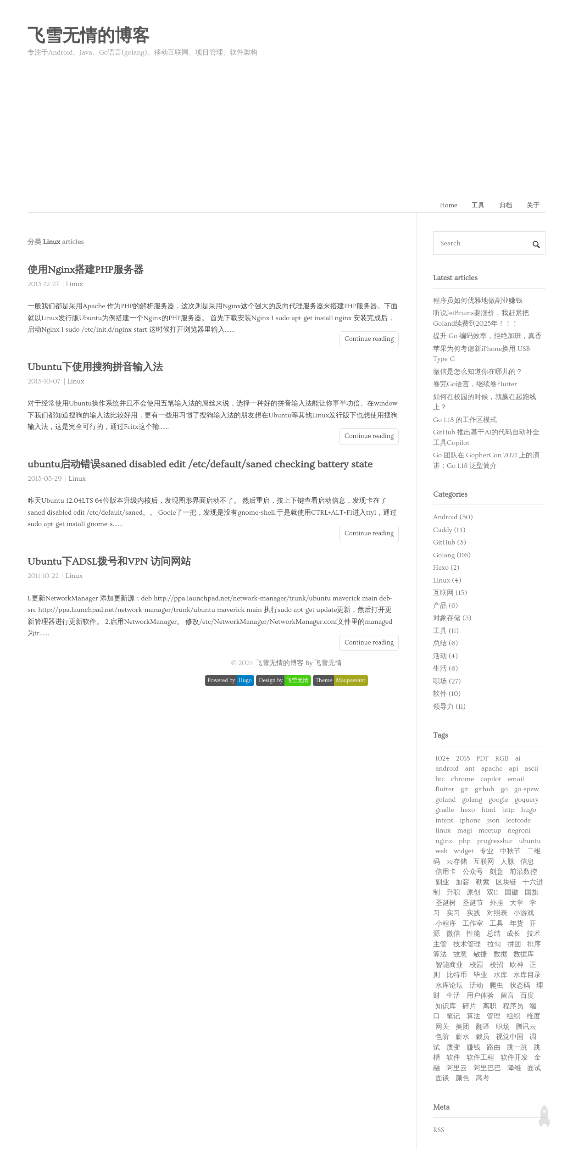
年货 (516, 924)
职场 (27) (447, 682)
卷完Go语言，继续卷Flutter (475, 385)
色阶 (442, 1038)
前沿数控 (523, 873)
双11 (492, 893)
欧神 (516, 965)
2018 (463, 759)
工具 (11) (446, 632)
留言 (507, 996)
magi (464, 831)
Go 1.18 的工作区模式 (465, 420)
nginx (443, 841)
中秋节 (510, 852)
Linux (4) (447, 581)
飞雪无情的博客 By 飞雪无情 (299, 664)
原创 (473, 893)
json (493, 821)
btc (440, 779)
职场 (503, 1027)
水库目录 (527, 976)
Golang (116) (452, 556)
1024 (442, 759)
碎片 (469, 1007)
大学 (516, 903)
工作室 (472, 924)
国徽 (511, 893)
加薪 (462, 883)
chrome (462, 779)
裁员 (483, 1038)
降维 (514, 1068)
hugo (528, 811)
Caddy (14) (449, 531)
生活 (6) (445, 669)
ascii (532, 769)
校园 (476, 965)
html (488, 811)
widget (463, 852)
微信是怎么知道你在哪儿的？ (478, 372)
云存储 (456, 862)
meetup (489, 831)
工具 (474, 206)
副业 (442, 883)
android (447, 769)
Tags (440, 736)
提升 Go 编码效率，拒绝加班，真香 (487, 337)
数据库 (523, 955)
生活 (453, 996)
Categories (450, 495)
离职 (489, 1007)
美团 (462, 1027)
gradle (444, 811)
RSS (438, 1130)
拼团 (514, 945)
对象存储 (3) (452, 619)
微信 (453, 935)
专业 (487, 852)
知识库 (445, 1007)
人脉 (507, 862)
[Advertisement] (286, 125)
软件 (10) (447, 695)
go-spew (526, 790)
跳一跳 (516, 1048)
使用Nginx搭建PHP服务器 (87, 271)
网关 (442, 1027)
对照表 (497, 914)
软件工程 (480, 1058)
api (513, 769)
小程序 (445, 924)
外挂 (496, 903)
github (485, 790)
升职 (453, 893)
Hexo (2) (446, 568)
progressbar (495, 841)
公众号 (472, 873)
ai (518, 759)
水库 (500, 976)
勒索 (483, 883)
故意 (460, 955)
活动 (476, 986)
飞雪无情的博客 (89, 36)
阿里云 (456, 1068)
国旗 (532, 893)
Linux (74, 285)
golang (472, 800)
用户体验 (480, 996)
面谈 (442, 1079)
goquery (527, 800)
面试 (534, 1068)
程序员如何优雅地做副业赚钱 (478, 301)
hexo (467, 811)
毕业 (480, 976)
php (465, 841)
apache (492, 769)
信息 (527, 862)
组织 (513, 1017)
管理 (494, 1017)
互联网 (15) (450, 594)
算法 (473, 1017)
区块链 (506, 883)
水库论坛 (449, 986)
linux (443, 831)
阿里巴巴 (487, 1068)
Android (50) (453, 518)
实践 (473, 914)
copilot (490, 779)
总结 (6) (445, 644)
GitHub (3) (449, 543)
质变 (453, 1048)
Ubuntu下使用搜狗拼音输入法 (97, 368)
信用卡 (445, 873)
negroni (519, 831)
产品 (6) (445, 607)
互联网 (483, 862)
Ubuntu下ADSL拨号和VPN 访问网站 (111, 562)
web (441, 852)
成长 (513, 935)
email (515, 779)
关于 (532, 206)
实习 (453, 914)
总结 (494, 935)
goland (445, 800)
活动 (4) (445, 657)
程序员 (513, 1007)
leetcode (518, 821)
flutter (444, 790)
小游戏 (523, 914)
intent (444, 821)
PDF (482, 759)
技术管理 (467, 945)
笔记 (453, 1017)
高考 (483, 1079)
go (504, 790)
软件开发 (514, 1058)
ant (469, 769)
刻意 (496, 873)
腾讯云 (526, 1027)
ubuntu (530, 841)
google (498, 800)
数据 (500, 955)
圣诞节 (472, 903)
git (464, 790)
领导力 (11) (449, 707)
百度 (527, 996)
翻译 (483, 1027)
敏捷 (480, 955)
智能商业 (449, 965)
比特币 (456, 976)
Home (443, 206)
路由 (494, 1048)
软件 (453, 1058)
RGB (502, 759)
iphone (470, 821)
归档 (503, 206)
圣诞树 (445, 903)
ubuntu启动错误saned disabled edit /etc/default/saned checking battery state (202, 465)
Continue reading (369, 339)
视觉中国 (509, 1038)
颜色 (462, 1079)
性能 (473, 935)
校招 (496, 965)
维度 (533, 1017)
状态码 (520, 986)
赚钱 (473, 1048)
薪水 (462, 1038)
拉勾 (494, 945)
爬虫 (496, 986)
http (508, 811)
